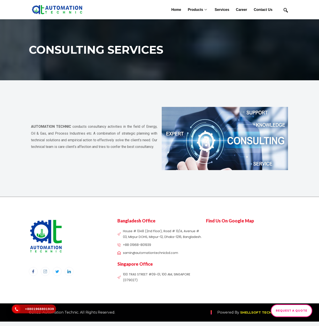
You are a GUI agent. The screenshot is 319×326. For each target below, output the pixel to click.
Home (176, 10)
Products (198, 10)
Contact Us (263, 10)
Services (222, 10)
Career (241, 10)
